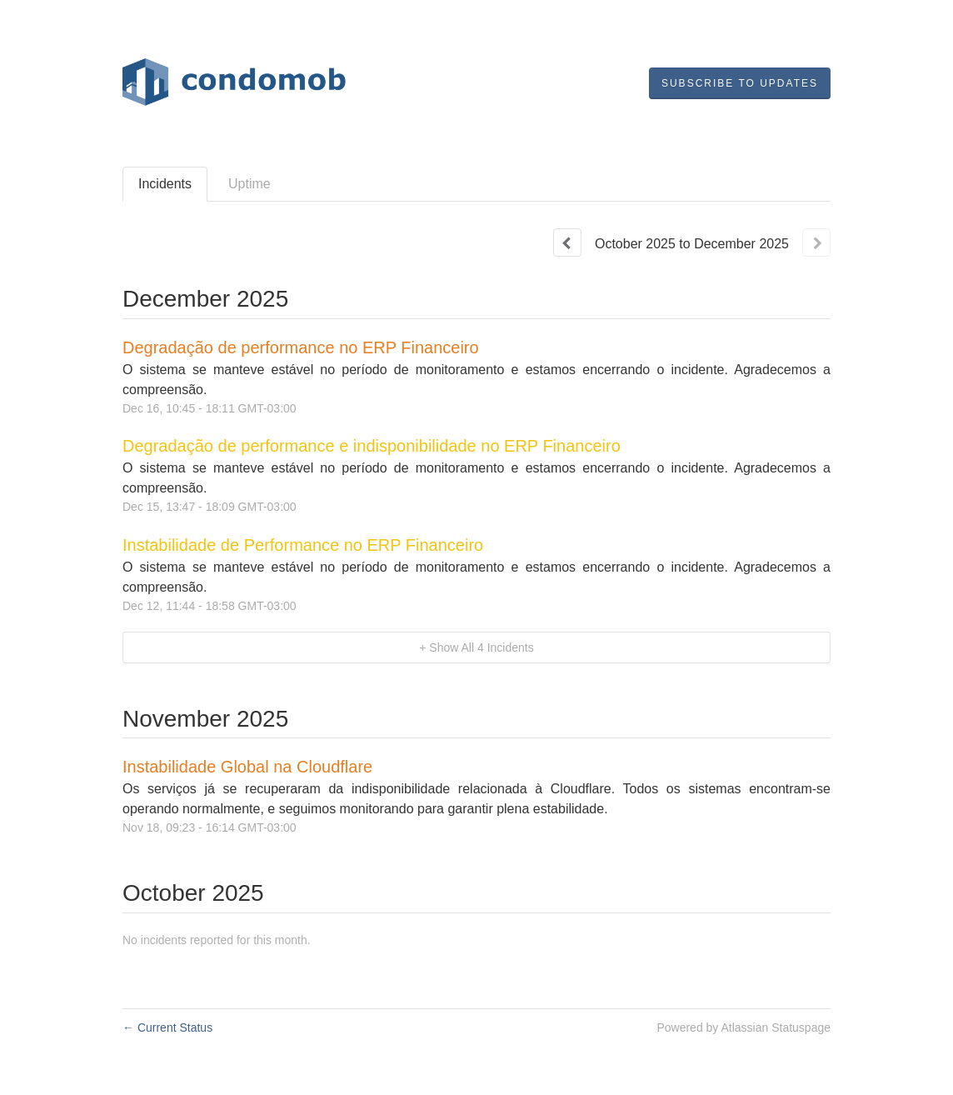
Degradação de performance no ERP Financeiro (300, 347)
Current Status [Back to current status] (167, 1027)
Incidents (165, 184)
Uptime (249, 184)
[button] (740, 83)
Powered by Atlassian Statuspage (743, 1027)
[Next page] (816, 242)
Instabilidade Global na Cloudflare (247, 767)
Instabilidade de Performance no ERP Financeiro (302, 545)
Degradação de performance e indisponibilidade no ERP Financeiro (371, 446)
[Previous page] (567, 242)
